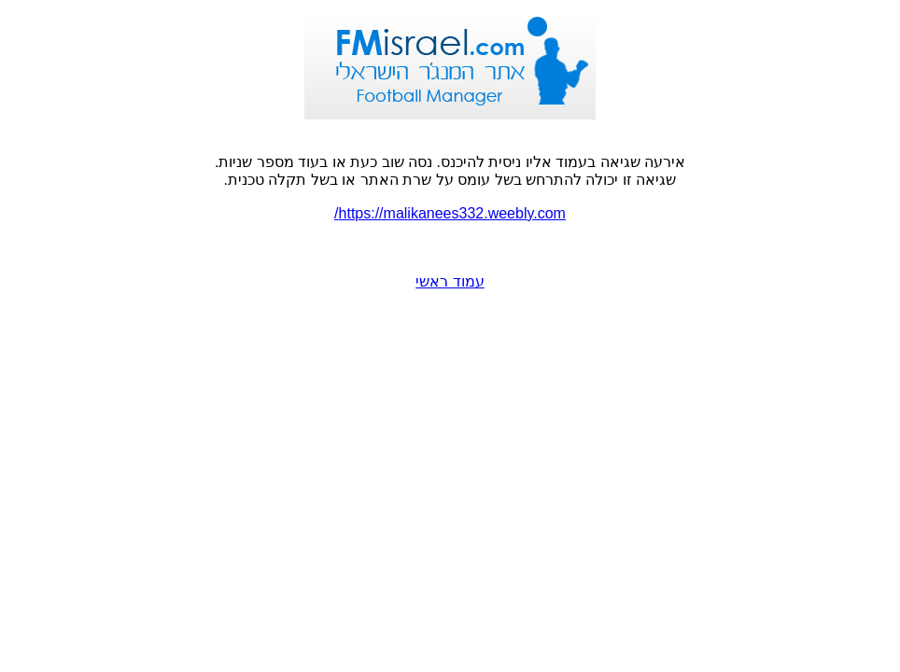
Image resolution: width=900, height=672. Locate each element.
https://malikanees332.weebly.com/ (450, 213)
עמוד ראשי (449, 281)
